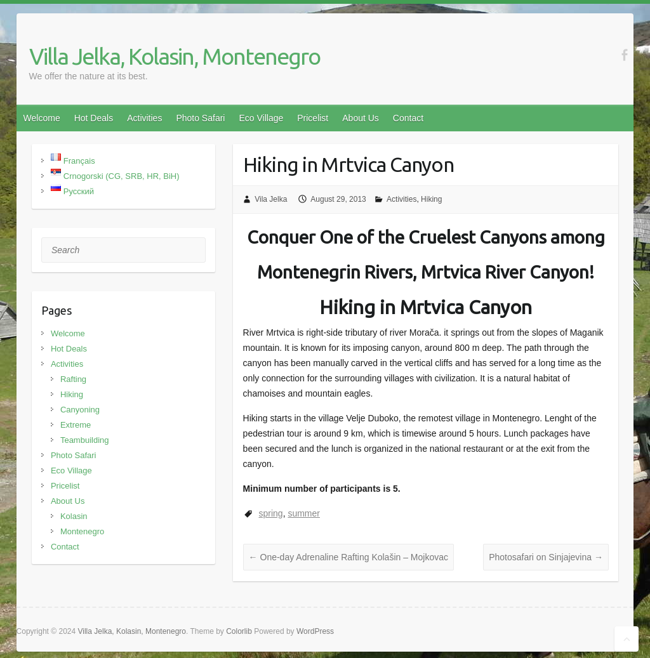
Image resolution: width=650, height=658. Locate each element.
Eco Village (261, 118)
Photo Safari (200, 118)
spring (271, 513)
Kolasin (74, 516)
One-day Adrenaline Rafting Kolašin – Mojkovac (348, 557)
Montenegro (82, 531)
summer (304, 513)
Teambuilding (84, 440)
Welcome (41, 118)
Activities (144, 118)
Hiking (431, 199)
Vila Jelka (271, 199)
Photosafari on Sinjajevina (546, 557)
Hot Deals (93, 118)
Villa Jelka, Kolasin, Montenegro (174, 56)
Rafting (73, 379)
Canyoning (80, 409)
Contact (408, 118)
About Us (360, 118)
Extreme (75, 425)
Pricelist (312, 118)
